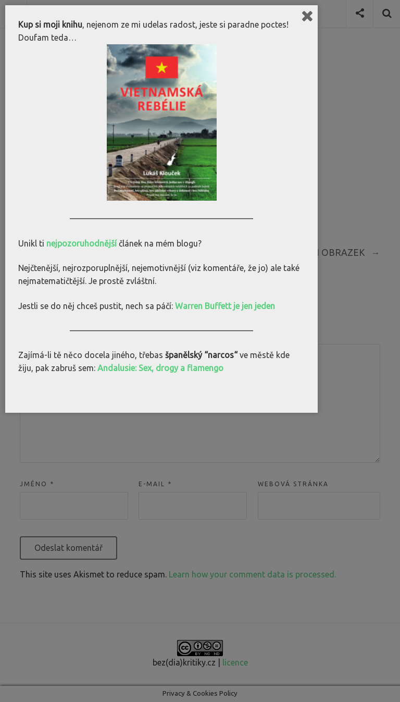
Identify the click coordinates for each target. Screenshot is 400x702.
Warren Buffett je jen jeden (225, 306)
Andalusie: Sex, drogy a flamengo (160, 368)
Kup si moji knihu (50, 24)
